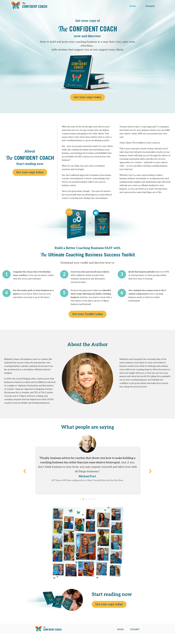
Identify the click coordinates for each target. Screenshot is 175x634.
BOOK (133, 6)
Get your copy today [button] (87, 97)
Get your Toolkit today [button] (87, 314)
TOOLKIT (150, 6)
